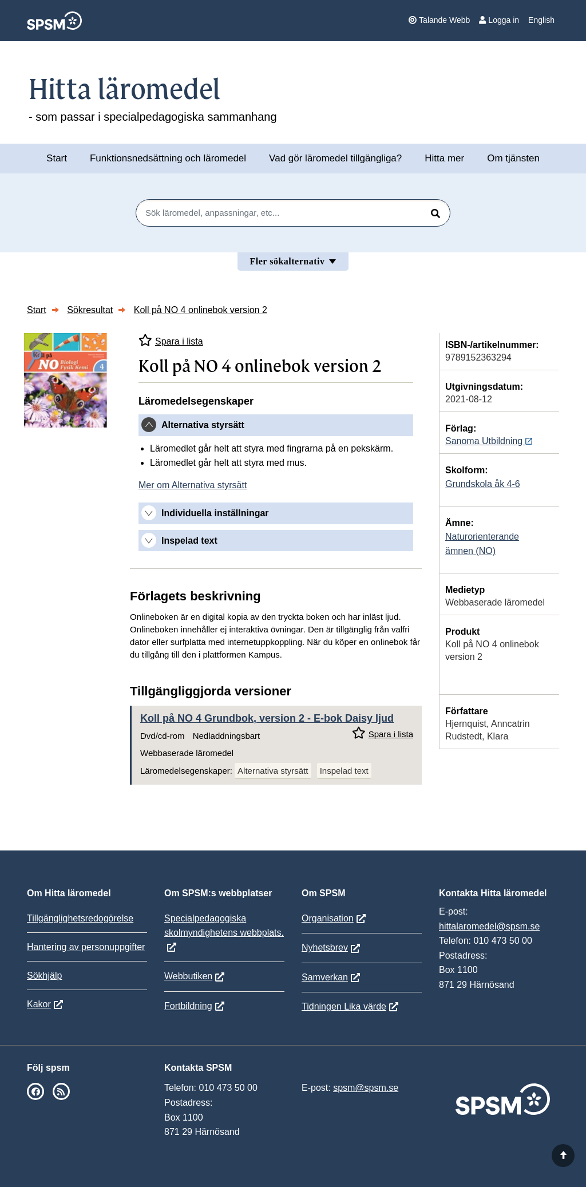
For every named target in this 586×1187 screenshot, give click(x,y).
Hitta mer (444, 158)
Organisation (328, 918)
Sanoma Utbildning (488, 441)
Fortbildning (188, 1006)
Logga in (499, 20)
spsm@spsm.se (365, 1088)
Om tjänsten (513, 158)
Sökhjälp (44, 975)
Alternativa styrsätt (272, 770)
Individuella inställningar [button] (215, 513)
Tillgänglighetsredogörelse (80, 918)
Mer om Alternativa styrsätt (192, 485)
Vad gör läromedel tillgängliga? (335, 158)
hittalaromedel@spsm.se (489, 926)
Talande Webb (439, 20)
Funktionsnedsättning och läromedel (168, 158)
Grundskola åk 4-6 (482, 484)
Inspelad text (344, 770)
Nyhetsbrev (325, 947)
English (541, 20)
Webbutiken (188, 976)
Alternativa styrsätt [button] (202, 425)
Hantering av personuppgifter (86, 947)
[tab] (275, 425)
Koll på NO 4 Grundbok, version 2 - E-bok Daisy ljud (267, 718)
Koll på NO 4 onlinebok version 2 (200, 310)
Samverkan (325, 977)
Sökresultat (90, 310)
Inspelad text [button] (189, 540)
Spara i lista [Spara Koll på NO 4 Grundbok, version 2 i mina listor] (382, 733)
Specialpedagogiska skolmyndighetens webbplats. (224, 925)
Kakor (39, 1004)
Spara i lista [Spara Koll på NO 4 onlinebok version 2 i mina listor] (170, 340)
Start (56, 158)
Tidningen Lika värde (344, 1006)
